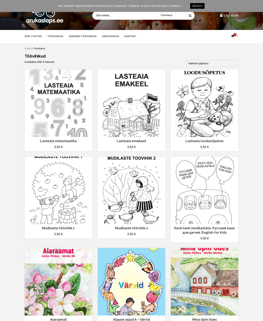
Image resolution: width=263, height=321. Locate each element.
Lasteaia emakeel (131, 141)
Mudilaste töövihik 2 (131, 228)
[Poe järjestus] (212, 63)
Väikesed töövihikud (82, 36)
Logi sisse (229, 15)
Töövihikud (55, 36)
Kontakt (130, 36)
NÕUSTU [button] (197, 6)
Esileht (28, 48)
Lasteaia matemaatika (58, 141)
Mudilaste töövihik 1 (58, 228)
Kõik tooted (33, 36)
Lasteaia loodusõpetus (205, 141)
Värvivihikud (110, 36)
